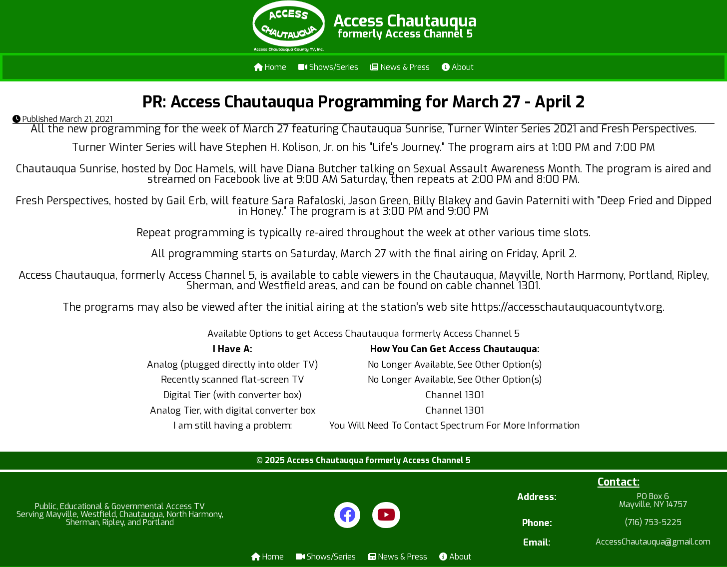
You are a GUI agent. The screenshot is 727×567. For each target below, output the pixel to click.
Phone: (537, 523)
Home (270, 67)
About (458, 67)
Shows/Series (328, 67)
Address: (537, 498)
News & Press (400, 67)
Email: (537, 543)
